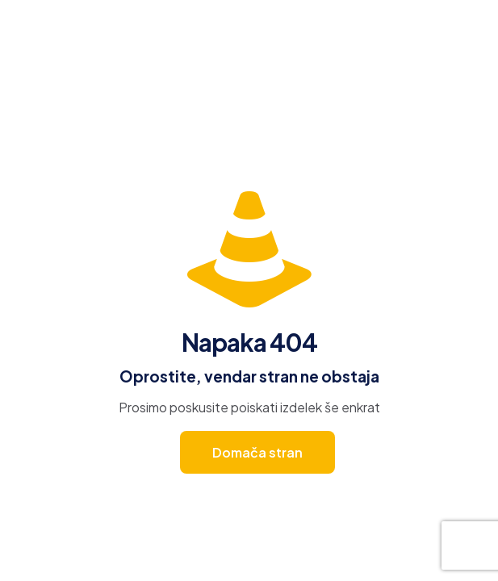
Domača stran (257, 452)
